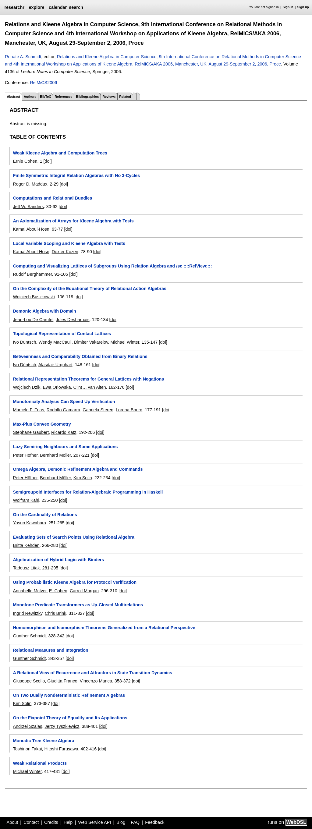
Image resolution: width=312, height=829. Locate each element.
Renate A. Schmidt (23, 56)
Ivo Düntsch (24, 342)
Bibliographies (87, 96)
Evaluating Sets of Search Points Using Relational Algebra (73, 537)
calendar (58, 7)
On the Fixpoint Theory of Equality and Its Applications (70, 717)
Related (125, 96)
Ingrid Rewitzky (27, 613)
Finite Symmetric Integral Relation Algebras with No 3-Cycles (76, 175)
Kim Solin (82, 477)
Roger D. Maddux (30, 184)
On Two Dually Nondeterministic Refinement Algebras (69, 695)
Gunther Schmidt (29, 635)
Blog (120, 822)
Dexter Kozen (65, 251)
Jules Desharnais (72, 319)
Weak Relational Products (39, 763)
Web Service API (94, 822)
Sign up (303, 7)
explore (36, 7)
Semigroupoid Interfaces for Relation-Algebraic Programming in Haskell (88, 492)
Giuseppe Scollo (29, 680)
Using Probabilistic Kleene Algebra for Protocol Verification (74, 582)
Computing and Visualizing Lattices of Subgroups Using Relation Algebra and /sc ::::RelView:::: (112, 266)
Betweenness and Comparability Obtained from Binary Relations (80, 356)
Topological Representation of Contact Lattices (62, 333)
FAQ (135, 822)
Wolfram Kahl (26, 500)
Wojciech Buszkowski (34, 296)
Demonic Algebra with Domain (44, 311)
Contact (31, 822)
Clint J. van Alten (89, 387)
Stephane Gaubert (31, 432)
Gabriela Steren (98, 409)
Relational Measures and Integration (50, 650)
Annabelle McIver (29, 590)
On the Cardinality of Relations (45, 514)
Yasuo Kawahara (29, 522)
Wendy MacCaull (55, 342)
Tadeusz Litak (26, 567)
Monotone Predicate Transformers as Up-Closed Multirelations (78, 604)
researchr (14, 7)
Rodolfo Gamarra (63, 409)
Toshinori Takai (27, 748)
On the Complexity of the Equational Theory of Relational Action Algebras (89, 288)
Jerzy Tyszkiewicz (61, 726)
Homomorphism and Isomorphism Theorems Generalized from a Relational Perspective (104, 627)
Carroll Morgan (84, 590)
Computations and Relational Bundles (52, 198)
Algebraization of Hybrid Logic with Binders (58, 559)
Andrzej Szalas (27, 726)
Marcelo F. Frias (28, 409)
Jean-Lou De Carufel (33, 319)
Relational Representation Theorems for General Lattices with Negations (88, 379)
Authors (30, 96)
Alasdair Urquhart (55, 364)
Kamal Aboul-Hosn (31, 229)
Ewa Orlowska (57, 387)
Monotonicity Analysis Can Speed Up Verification (64, 401)
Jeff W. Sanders (28, 206)
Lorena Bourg (129, 409)
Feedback (154, 822)
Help (68, 822)
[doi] (47, 161)
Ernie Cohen (25, 161)
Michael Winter (124, 342)
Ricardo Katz (63, 432)
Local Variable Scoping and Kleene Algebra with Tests (69, 243)
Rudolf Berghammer (32, 274)
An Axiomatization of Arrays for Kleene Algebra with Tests (73, 220)
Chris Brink (55, 613)
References (63, 96)
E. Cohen (58, 590)
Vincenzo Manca (96, 680)
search (76, 7)
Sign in (288, 7)
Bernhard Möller (55, 455)
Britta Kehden (26, 545)
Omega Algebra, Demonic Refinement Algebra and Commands (78, 469)
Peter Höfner (25, 455)
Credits (51, 822)
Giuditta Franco (62, 680)
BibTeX (45, 96)
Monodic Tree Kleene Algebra (43, 740)
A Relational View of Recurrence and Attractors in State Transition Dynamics (92, 672)
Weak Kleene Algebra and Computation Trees (60, 153)
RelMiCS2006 (43, 82)
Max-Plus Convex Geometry (42, 424)
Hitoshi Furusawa (61, 748)
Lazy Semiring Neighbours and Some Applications (65, 446)
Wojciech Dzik (26, 387)
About (12, 822)
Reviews (108, 96)
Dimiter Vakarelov (91, 342)
